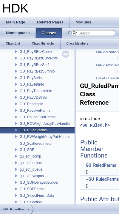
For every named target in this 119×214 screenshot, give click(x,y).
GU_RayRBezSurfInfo (37, 71)
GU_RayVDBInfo (33, 97)
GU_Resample (31, 104)
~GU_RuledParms (102, 179)
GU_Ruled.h (94, 125)
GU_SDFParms (32, 189)
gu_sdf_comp (30, 156)
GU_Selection (31, 202)
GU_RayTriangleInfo (36, 91)
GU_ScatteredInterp (36, 143)
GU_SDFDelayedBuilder (39, 182)
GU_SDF (27, 150)
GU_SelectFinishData (37, 195)
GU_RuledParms (33, 130)
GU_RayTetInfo (32, 84)
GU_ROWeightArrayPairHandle (45, 124)
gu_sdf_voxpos (32, 176)
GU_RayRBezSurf (34, 65)
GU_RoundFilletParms (37, 117)
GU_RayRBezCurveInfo (39, 58)
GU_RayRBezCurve (36, 52)
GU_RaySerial (31, 78)
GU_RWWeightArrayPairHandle (45, 137)
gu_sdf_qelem (31, 163)
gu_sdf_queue (31, 169)
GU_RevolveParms (35, 110)
